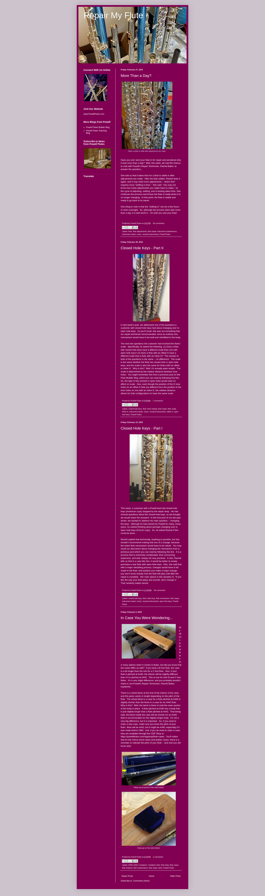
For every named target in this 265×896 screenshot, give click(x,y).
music (139, 234)
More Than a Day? (136, 76)
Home (151, 876)
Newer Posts (127, 876)
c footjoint (151, 865)
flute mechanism (163, 598)
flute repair (152, 231)
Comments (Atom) (141, 881)
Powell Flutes (165, 234)
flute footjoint (127, 868)
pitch (160, 868)
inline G (125, 412)
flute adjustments (140, 231)
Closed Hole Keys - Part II (142, 248)
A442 (136, 865)
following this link (170, 378)
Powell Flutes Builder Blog (98, 127)
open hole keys (166, 601)
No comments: (159, 223)
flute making (152, 409)
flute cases (174, 865)
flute (130, 231)
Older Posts (175, 876)
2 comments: (158, 401)
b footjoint (143, 865)
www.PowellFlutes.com (93, 114)
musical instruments (150, 234)
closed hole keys (135, 409)
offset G (170, 412)
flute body (165, 865)
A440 (130, 865)
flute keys (151, 598)
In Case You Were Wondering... (147, 618)
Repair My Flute (113, 15)
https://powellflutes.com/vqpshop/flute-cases (142, 736)
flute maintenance (140, 868)
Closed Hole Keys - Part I (141, 428)
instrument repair (129, 234)
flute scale (172, 409)
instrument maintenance (167, 231)
